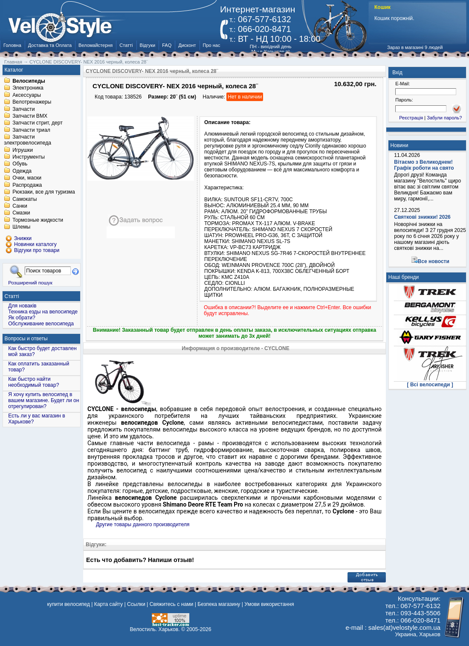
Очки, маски (26, 178)
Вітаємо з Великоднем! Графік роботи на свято (424, 165)
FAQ (166, 45)
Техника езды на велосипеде (43, 312)
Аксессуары (26, 95)
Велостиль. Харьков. (155, 629)
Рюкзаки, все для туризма (43, 192)
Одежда (22, 171)
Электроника (27, 88)
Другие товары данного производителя (142, 524)
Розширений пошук (30, 282)
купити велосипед (68, 604)
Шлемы (21, 227)
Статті (126, 45)
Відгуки (148, 45)
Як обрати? (21, 318)
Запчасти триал (31, 130)
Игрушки (22, 150)
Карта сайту (108, 604)
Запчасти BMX (29, 116)
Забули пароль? (444, 117)
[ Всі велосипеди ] (430, 385)
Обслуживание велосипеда (41, 324)
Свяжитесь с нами (172, 604)
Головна (12, 45)
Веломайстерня (95, 45)
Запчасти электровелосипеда (27, 140)
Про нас (211, 45)
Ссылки (136, 604)
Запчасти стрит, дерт (37, 123)
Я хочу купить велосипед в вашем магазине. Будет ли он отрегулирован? (43, 400)
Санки (19, 206)
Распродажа (27, 185)
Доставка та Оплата (50, 45)
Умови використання (269, 604)
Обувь (19, 164)
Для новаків (22, 306)
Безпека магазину (218, 604)
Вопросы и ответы (26, 339)
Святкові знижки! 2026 (422, 217)
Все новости (433, 261)
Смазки (21, 213)
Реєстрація (411, 117)
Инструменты (28, 157)
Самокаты (24, 199)
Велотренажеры (31, 102)
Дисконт (187, 45)
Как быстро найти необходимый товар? (33, 382)
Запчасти (23, 109)
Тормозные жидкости (37, 220)
